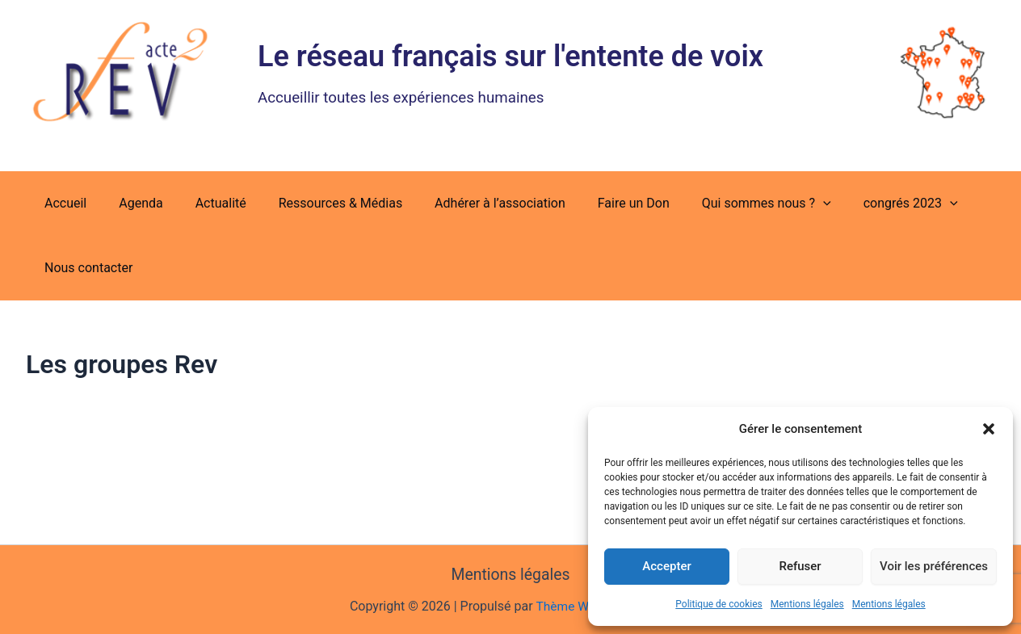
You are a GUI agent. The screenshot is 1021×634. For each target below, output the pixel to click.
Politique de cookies (718, 604)
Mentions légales (807, 604)
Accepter (666, 566)
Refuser (800, 566)
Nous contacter (85, 267)
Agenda (131, 203)
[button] (989, 429)
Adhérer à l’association (470, 203)
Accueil (62, 203)
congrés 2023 (862, 203)
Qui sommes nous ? (724, 203)
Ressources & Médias (318, 203)
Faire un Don (598, 203)
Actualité (204, 203)
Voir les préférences (934, 566)
